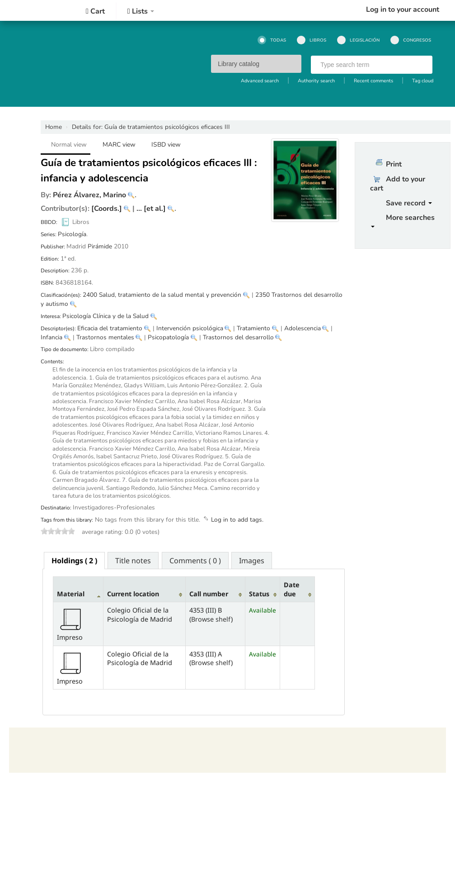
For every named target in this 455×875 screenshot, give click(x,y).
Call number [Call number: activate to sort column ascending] (208, 594)
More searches (403, 220)
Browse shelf (211, 619)
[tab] (74, 560)
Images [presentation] (251, 561)
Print (394, 164)
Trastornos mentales (105, 337)
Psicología (72, 234)
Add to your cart (397, 183)
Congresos (410, 40)
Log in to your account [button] (402, 9)
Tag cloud (422, 80)
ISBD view (166, 144)
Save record (409, 203)
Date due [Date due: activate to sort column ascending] (292, 589)
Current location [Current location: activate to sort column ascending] (133, 594)
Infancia (51, 337)
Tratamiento (253, 328)
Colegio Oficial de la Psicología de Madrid (36, 10)
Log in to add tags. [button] (237, 519)
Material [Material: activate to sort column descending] (70, 594)
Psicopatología (168, 337)
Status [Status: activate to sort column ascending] (259, 594)
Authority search (316, 80)
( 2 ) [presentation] (74, 561)
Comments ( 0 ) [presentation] (195, 561)
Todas (272, 40)
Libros (311, 40)
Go (421, 65)
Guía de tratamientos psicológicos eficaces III (151, 127)
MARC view (119, 144)
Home (53, 127)
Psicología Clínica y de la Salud (105, 316)
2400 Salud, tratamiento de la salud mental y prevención (162, 294)
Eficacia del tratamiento (109, 328)
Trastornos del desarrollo (238, 337)
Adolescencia (302, 328)
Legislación (358, 40)
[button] (95, 11)
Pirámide (100, 246)
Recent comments (373, 80)
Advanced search (260, 80)
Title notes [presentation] (133, 561)
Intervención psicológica (189, 328)
